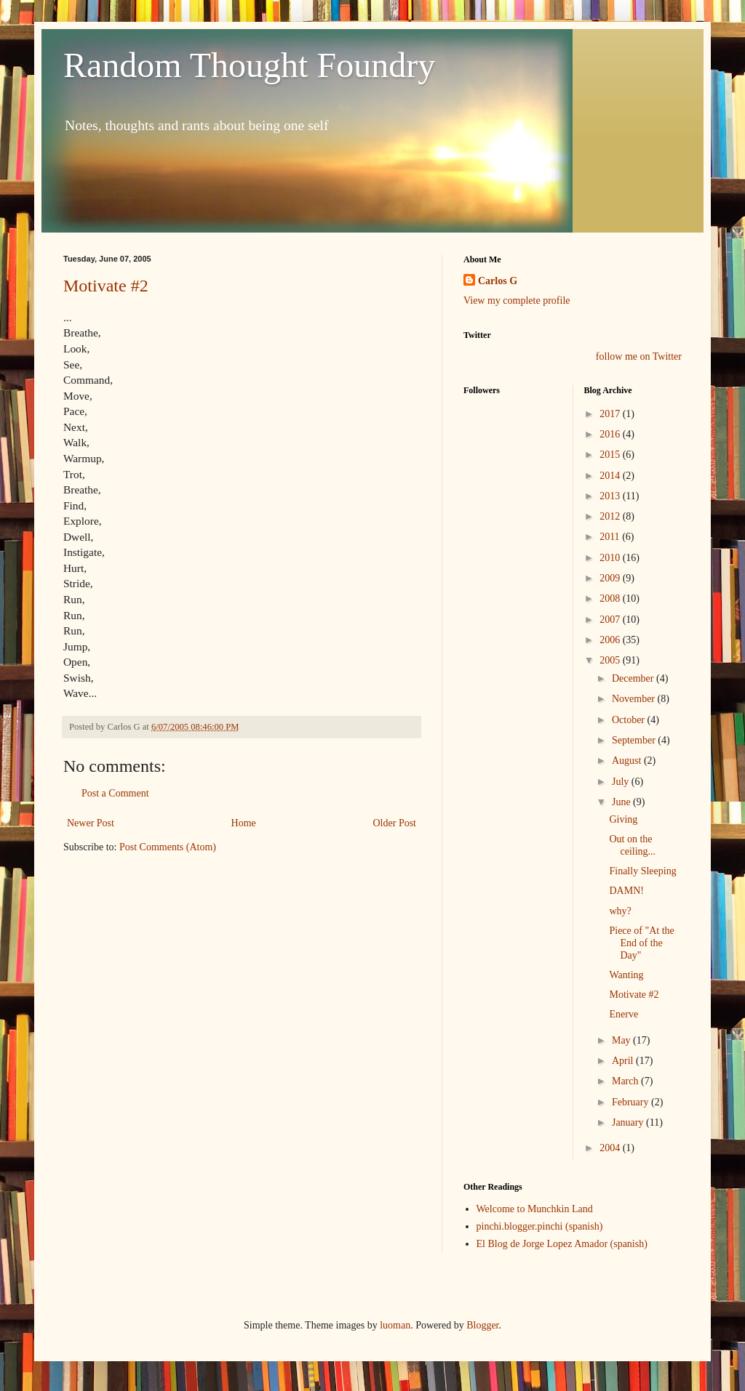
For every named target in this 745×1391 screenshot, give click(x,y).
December (634, 678)
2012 (611, 516)
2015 (611, 454)
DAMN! (626, 890)
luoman (395, 1325)
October (630, 719)
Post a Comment (115, 793)
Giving (623, 819)
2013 (611, 496)
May (622, 1040)
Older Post (395, 823)
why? (620, 911)
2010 (611, 557)
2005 (611, 660)
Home (243, 823)
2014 (611, 475)
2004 (611, 1147)
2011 (610, 536)
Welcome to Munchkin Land (535, 1208)
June (622, 802)
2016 (611, 434)
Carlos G (497, 280)
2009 (611, 578)
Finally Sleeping (642, 871)
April (624, 1060)
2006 (611, 639)
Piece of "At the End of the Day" (641, 943)
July (622, 781)
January (629, 1122)
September (635, 740)
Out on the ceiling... (632, 845)
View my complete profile (516, 300)
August (628, 760)
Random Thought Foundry (249, 65)
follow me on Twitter (639, 356)
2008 (611, 598)
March (626, 1081)
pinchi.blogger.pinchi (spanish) (540, 1226)
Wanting (626, 974)
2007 (611, 619)
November (635, 698)
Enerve (623, 1014)
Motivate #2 (105, 285)
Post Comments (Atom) (167, 847)
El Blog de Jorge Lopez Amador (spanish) (562, 1243)
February (631, 1102)
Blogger (482, 1325)
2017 (611, 413)
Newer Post (90, 823)
